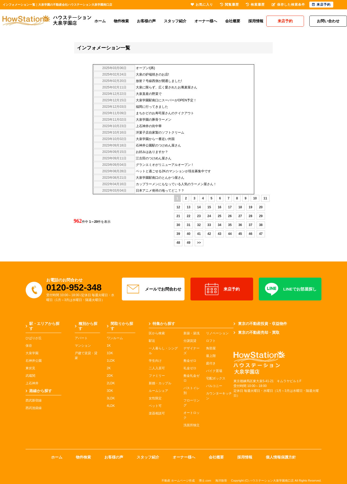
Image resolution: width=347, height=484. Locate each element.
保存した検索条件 (288, 4)
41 (199, 234)
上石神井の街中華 (149, 126)
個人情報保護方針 (281, 457)
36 (240, 225)
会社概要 (232, 21)
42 (209, 234)
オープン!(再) (145, 68)
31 (188, 225)
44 (230, 234)
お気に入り (202, 4)
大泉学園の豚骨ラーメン (153, 119)
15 (209, 207)
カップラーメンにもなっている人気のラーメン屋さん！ (176, 184)
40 (188, 234)
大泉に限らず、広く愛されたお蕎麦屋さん (166, 87)
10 (255, 198)
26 (230, 216)
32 (199, 225)
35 (230, 225)
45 (240, 234)
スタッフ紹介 (175, 21)
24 (209, 216)
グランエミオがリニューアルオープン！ (165, 165)
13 (188, 207)
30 (178, 225)
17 (230, 207)
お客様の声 (146, 21)
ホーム (100, 21)
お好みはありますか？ (152, 152)
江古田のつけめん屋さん (153, 158)
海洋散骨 (221, 480)
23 (199, 216)
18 (240, 207)
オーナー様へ (205, 21)
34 (219, 225)
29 (261, 216)
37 (250, 225)
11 (265, 198)
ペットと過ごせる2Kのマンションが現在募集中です (173, 171)
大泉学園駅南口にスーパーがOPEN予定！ (166, 100)
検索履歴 (255, 4)
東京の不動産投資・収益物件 (260, 323)
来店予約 (222, 289)
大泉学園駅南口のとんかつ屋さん (160, 178)
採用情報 (255, 21)
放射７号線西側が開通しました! (159, 81)
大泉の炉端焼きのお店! (152, 74)
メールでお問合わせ (153, 289)
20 (261, 207)
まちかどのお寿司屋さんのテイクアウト (165, 113)
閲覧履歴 (229, 4)
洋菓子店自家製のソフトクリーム (160, 132)
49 (188, 243)
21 (178, 216)
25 (219, 216)
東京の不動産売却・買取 (256, 332)
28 (250, 216)
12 (178, 207)
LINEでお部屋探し (290, 289)
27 (240, 216)
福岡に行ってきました (152, 107)
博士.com (205, 480)
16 (219, 207)
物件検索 (121, 21)
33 (209, 225)
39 (178, 234)
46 (250, 234)
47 (261, 234)
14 (199, 207)
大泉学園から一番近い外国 (155, 139)
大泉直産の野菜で (149, 94)
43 (219, 234)
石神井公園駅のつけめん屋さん (158, 145)
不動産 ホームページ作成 (178, 480)
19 (250, 207)
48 (178, 243)
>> (199, 243)
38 (261, 225)
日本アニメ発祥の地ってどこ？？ (160, 190)
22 (188, 216)
